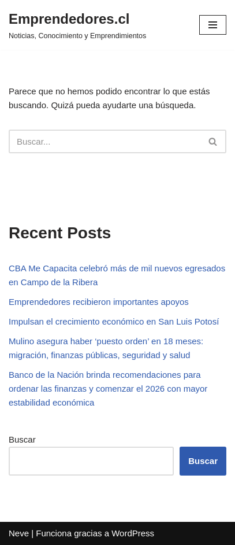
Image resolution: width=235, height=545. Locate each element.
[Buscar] (104, 141)
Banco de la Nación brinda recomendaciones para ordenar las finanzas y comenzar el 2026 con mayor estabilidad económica (108, 388)
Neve (19, 533)
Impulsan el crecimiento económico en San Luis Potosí (114, 321)
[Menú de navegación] (212, 25)
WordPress (132, 533)
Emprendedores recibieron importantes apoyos (99, 302)
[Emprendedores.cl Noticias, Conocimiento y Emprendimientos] (77, 25)
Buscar (22, 439)
